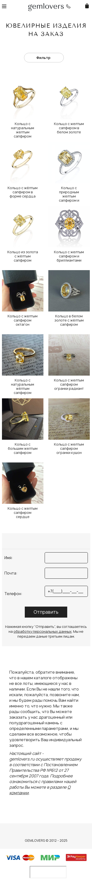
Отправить (46, 612)
